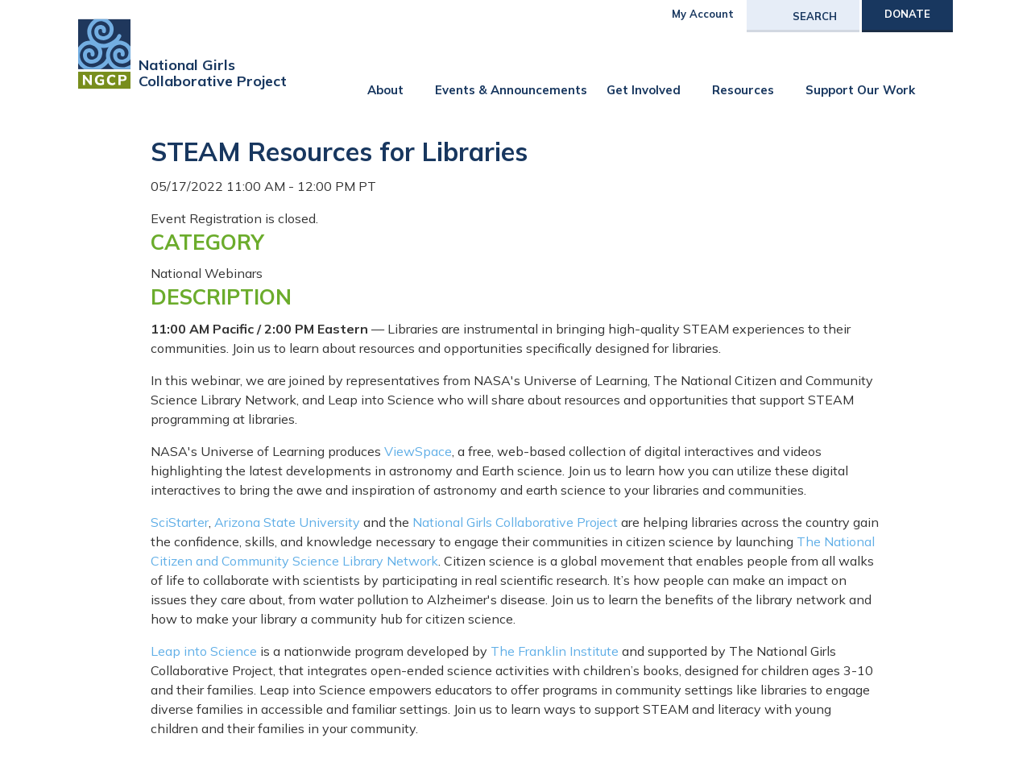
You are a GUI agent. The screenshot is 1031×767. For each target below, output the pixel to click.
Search (815, 16)
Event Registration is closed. (234, 218)
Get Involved (644, 89)
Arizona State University (287, 522)
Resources (743, 89)
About (385, 89)
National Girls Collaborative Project (515, 522)
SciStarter (180, 522)
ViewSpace (418, 451)
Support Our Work (860, 89)
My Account (703, 13)
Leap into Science (204, 651)
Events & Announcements (511, 89)
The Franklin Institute (555, 651)
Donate (907, 13)
